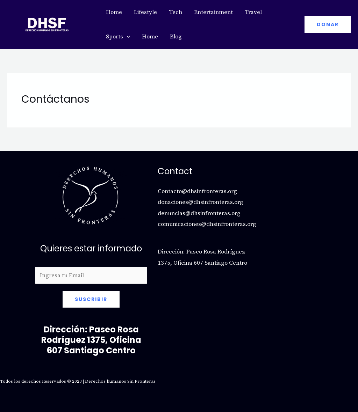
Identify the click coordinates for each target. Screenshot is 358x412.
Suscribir (91, 299)
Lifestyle (145, 12)
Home (114, 12)
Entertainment (213, 12)
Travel (253, 12)
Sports (118, 36)
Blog (176, 37)
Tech (175, 12)
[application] (126, 36)
